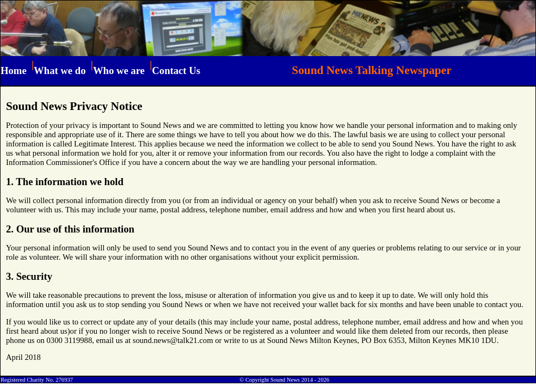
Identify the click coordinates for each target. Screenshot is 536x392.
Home (14, 70)
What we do (59, 70)
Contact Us (176, 70)
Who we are (119, 70)
